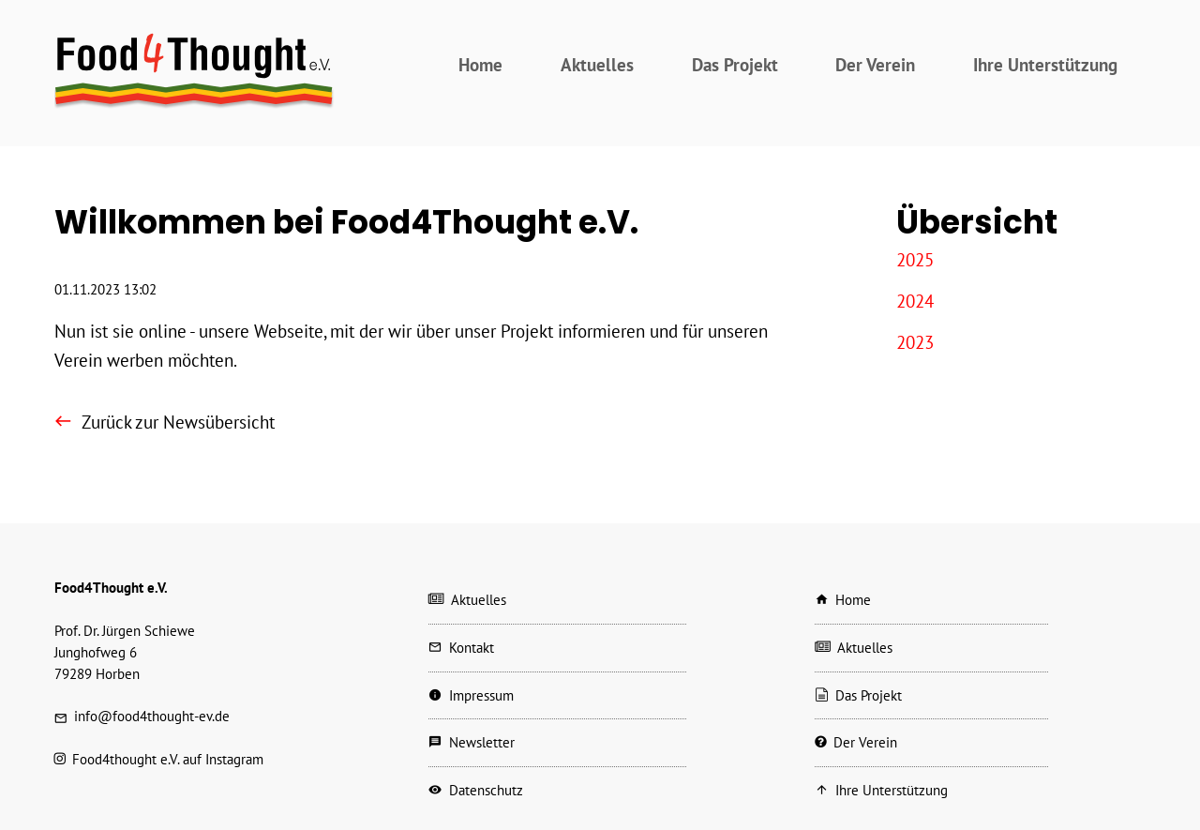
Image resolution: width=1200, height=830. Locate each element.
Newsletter (482, 742)
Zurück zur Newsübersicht (178, 421)
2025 (915, 259)
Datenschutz (486, 790)
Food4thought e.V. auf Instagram (167, 759)
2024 (915, 300)
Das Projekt (735, 64)
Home (480, 64)
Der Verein (875, 64)
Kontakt (471, 647)
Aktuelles (597, 64)
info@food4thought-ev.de (152, 716)
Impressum (481, 695)
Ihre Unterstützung (1045, 64)
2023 (915, 342)
